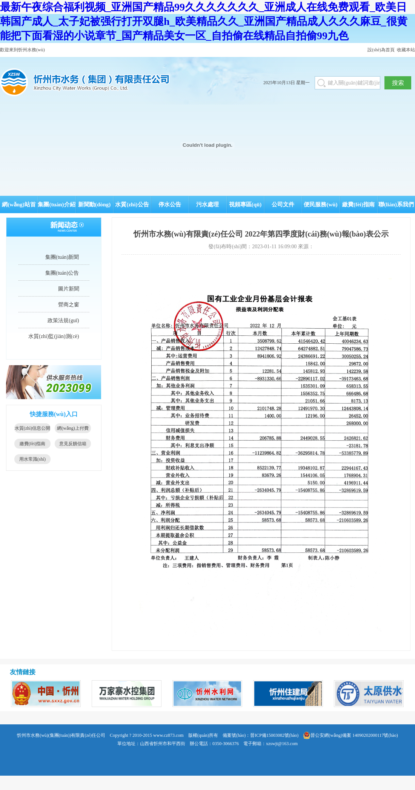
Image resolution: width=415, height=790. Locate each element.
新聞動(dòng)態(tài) (94, 207)
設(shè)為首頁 (381, 49)
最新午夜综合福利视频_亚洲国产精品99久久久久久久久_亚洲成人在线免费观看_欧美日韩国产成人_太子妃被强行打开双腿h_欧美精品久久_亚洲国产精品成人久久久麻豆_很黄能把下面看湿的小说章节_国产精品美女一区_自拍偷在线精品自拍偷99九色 (203, 21)
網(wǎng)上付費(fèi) (73, 429)
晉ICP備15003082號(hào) (274, 735)
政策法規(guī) (63, 320)
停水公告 (169, 204)
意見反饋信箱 (72, 443)
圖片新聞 (68, 289)
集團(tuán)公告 (62, 273)
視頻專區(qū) (245, 204)
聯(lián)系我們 (396, 204)
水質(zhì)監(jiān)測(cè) (53, 336)
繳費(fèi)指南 (358, 204)
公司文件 (283, 204)
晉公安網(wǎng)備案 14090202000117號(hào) (350, 735)
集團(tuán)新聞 (62, 257)
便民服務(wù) (320, 204)
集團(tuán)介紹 (56, 204)
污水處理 (207, 204)
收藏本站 (406, 49)
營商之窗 (68, 304)
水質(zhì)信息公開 (33, 428)
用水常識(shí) (32, 459)
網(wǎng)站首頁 (19, 207)
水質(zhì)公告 (132, 204)
